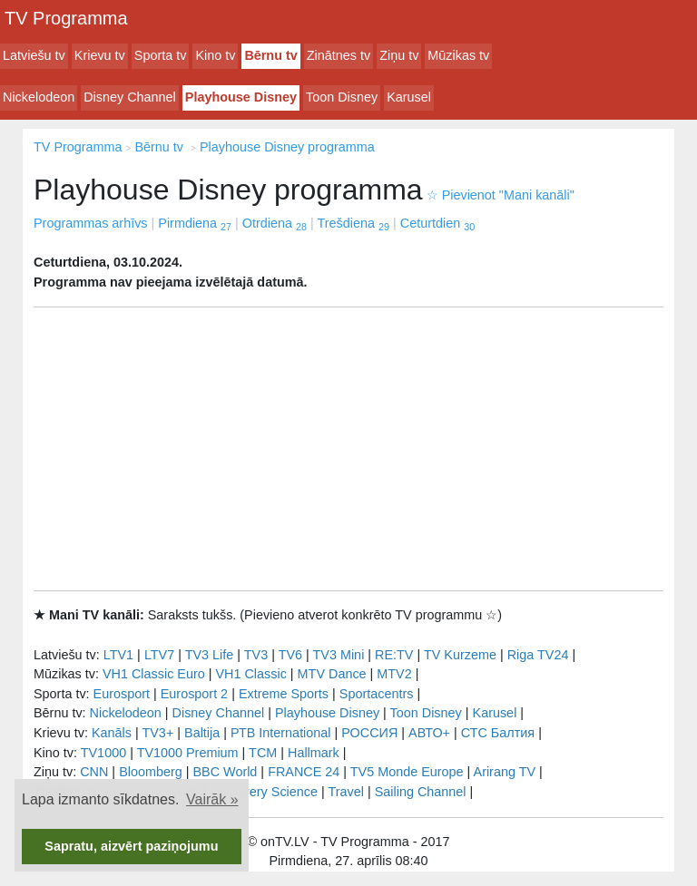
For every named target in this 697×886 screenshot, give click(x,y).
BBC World (224, 771)
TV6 (290, 654)
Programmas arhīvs (91, 223)
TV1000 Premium (188, 752)
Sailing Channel (420, 791)
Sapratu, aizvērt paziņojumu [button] (131, 846)
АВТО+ (429, 732)
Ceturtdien (437, 223)
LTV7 (159, 654)
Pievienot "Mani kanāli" (500, 195)
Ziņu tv (398, 55)
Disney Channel (129, 97)
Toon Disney (342, 97)
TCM (263, 752)
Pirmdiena (194, 223)
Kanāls (112, 732)
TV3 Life (209, 654)
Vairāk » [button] (212, 799)
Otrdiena (274, 223)
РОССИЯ (369, 732)
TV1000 (103, 752)
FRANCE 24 (303, 771)
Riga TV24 (538, 654)
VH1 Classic (250, 674)
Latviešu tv (34, 55)
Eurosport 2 (194, 693)
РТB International (281, 732)
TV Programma (66, 18)
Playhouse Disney (241, 97)
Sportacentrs (376, 693)
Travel (346, 791)
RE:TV (394, 654)
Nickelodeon (38, 97)
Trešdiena (353, 223)
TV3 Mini (339, 654)
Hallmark (313, 752)
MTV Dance (332, 674)
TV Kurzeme (460, 654)
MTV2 (394, 674)
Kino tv (215, 55)
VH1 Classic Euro (154, 674)
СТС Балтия (498, 732)
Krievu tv (99, 55)
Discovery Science (264, 791)
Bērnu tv (270, 55)
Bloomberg (150, 771)
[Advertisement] (348, 449)
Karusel (409, 97)
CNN (94, 771)
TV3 (256, 654)
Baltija (202, 732)
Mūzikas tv (458, 55)
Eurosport (121, 693)
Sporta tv (160, 55)
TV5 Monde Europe (407, 771)
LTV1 (118, 654)
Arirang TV (505, 771)
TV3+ (157, 732)
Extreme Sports (284, 693)
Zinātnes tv (338, 55)
